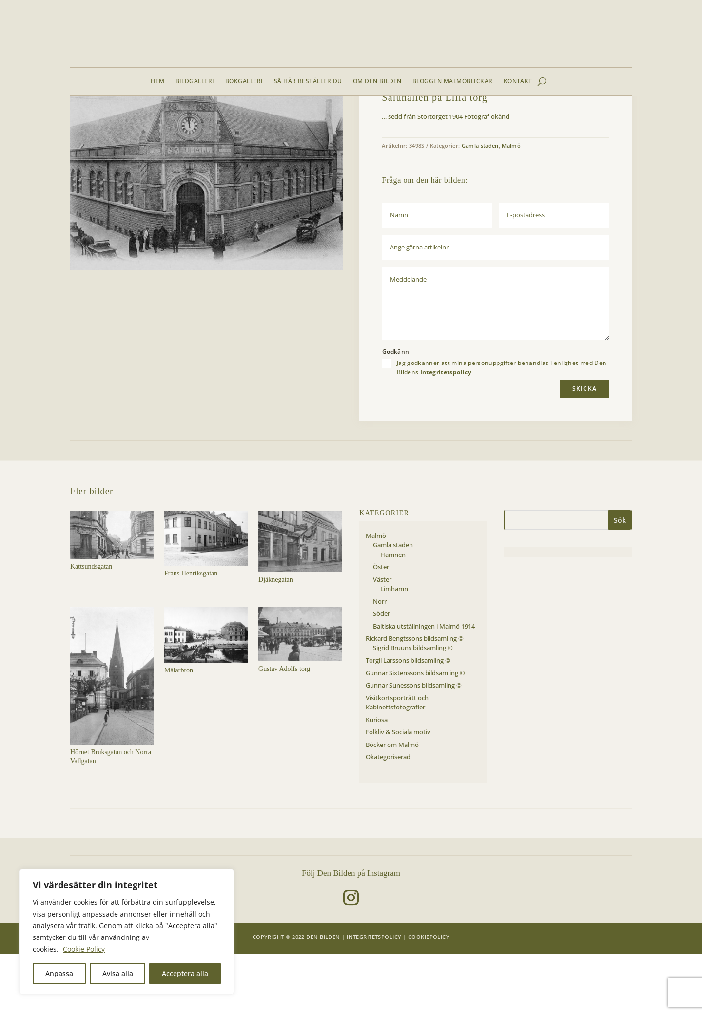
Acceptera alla (185, 973)
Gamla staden (166, 118)
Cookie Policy (84, 949)
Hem (157, 81)
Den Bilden (323, 996)
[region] (127, 932)
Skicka (584, 448)
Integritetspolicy (445, 432)
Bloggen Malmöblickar (452, 81)
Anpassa (59, 973)
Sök (620, 580)
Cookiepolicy (428, 996)
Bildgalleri (195, 81)
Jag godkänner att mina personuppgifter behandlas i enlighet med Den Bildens (502, 427)
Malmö (132, 118)
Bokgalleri (244, 81)
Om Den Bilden (377, 81)
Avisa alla (117, 973)
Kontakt (518, 81)
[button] (327, 143)
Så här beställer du (308, 81)
